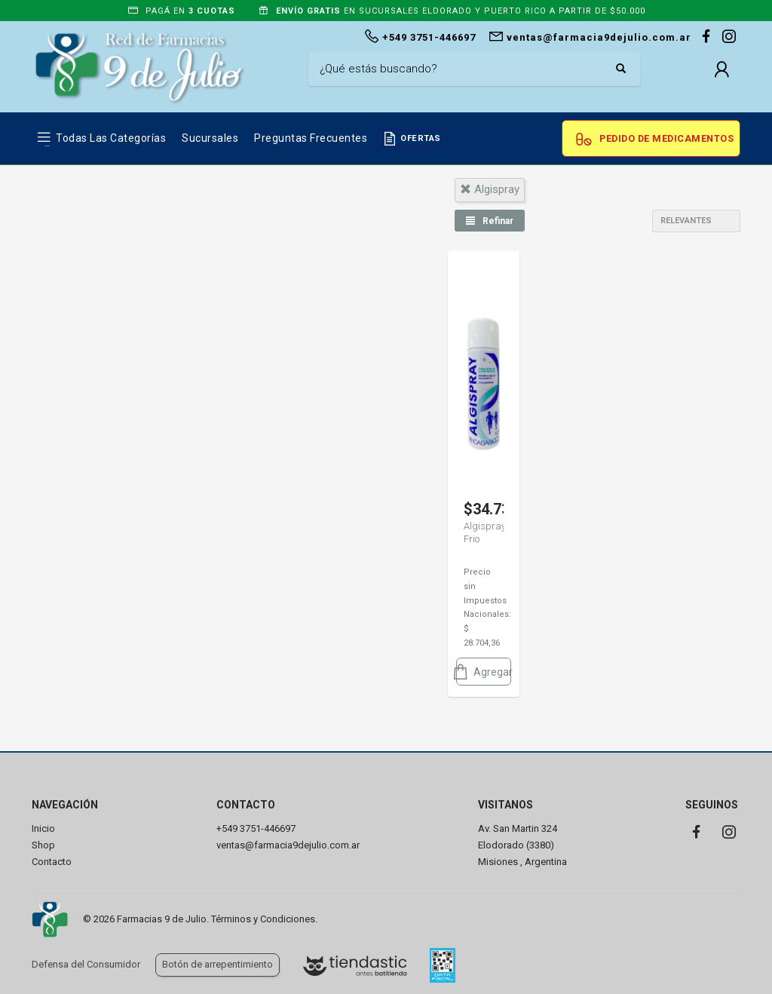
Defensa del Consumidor (86, 964)
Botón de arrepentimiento (217, 964)
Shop (43, 845)
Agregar (483, 671)
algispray (489, 189)
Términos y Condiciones (263, 919)
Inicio (43, 828)
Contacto (52, 861)
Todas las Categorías (111, 138)
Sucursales (210, 138)
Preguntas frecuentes (310, 138)
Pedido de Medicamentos (666, 138)
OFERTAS (420, 138)
